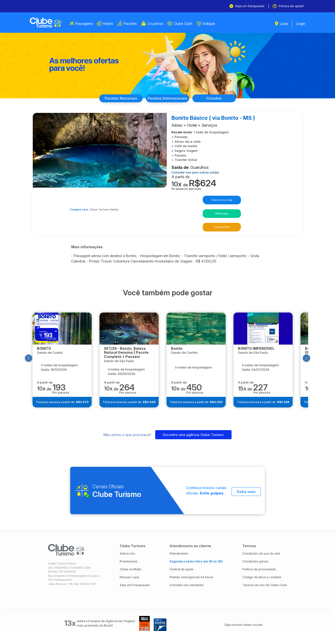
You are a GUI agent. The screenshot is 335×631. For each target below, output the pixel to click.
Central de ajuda (181, 541)
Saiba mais (246, 461)
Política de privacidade (259, 541)
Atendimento (178, 525)
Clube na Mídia (130, 541)
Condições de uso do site (261, 525)
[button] (35, 327)
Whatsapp (207, 198)
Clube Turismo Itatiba (114, 193)
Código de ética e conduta (261, 549)
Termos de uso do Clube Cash (264, 557)
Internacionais (167, 98)
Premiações (128, 533)
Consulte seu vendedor (186, 557)
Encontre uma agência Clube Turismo (193, 405)
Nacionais (116, 98)
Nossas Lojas (129, 549)
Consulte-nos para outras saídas (197, 171)
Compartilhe (239, 198)
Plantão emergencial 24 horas (191, 549)
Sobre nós (127, 525)
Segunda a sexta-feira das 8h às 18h (196, 533)
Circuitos (218, 98)
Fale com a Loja (174, 198)
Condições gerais (255, 533)
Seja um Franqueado (135, 557)
